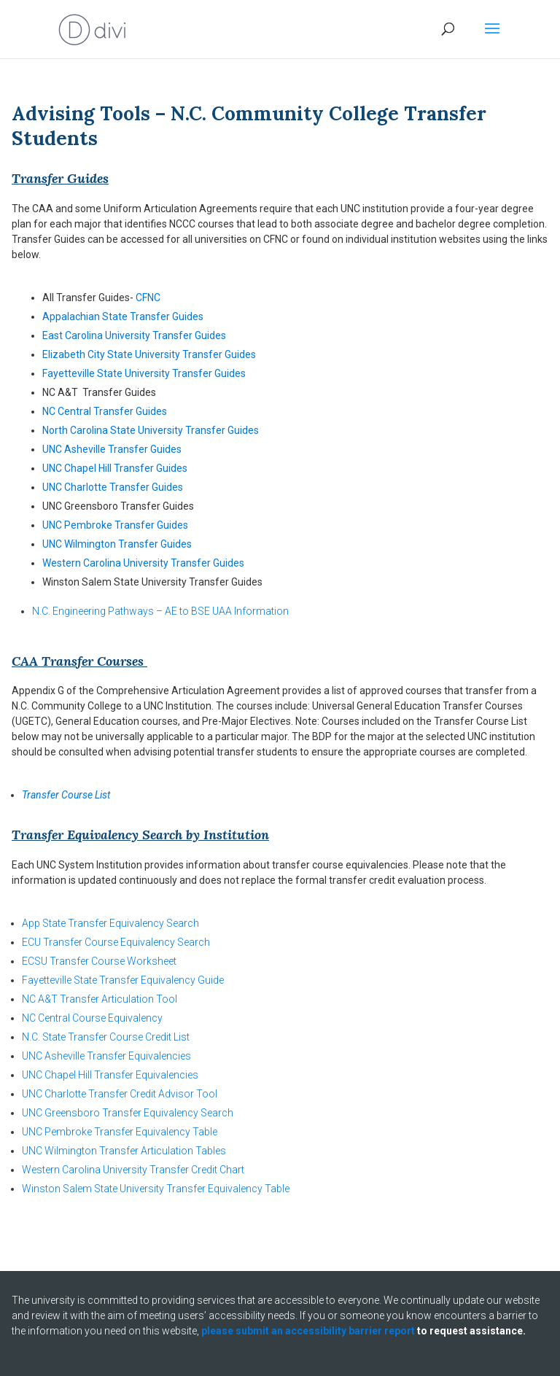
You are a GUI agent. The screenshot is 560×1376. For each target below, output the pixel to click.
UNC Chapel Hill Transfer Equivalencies (110, 1075)
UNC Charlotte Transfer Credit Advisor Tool (119, 1094)
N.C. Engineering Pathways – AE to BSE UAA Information (160, 611)
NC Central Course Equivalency (92, 1018)
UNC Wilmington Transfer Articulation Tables (124, 1151)
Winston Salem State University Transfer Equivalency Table (155, 1188)
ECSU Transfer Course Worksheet (99, 961)
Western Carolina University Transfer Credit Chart (133, 1169)
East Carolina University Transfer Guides (134, 335)
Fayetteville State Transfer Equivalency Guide (123, 980)
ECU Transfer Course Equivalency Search (116, 942)
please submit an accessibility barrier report (308, 1331)
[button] (492, 38)
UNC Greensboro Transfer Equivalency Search (127, 1113)
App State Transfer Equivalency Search (110, 923)
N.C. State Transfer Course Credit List (106, 1037)
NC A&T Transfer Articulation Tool (99, 999)
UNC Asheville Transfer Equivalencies (106, 1056)
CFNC (148, 297)
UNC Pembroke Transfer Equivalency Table (119, 1132)
